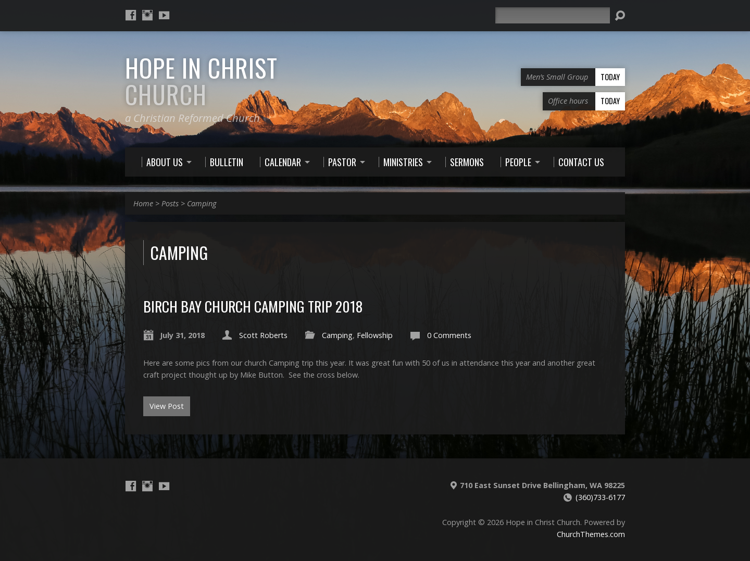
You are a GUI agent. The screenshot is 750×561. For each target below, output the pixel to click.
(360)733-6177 (600, 497)
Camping (201, 203)
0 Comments (449, 335)
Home (143, 203)
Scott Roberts (263, 335)
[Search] (552, 15)
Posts (170, 203)
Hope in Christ (201, 81)
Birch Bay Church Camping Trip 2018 (252, 306)
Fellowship (375, 335)
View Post (166, 406)
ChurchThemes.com (591, 534)
